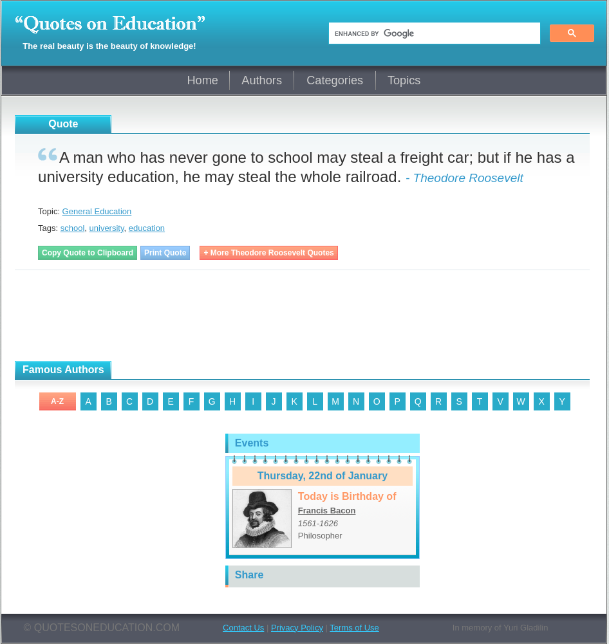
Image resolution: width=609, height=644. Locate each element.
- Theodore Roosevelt (464, 178)
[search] (433, 33)
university (106, 228)
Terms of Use (354, 627)
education (147, 228)
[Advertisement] (165, 316)
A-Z (57, 401)
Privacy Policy (297, 627)
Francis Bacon (327, 510)
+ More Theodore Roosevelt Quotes (268, 252)
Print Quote (165, 252)
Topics (404, 80)
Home (202, 80)
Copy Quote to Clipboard (87, 252)
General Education (97, 211)
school (73, 228)
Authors (261, 80)
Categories (334, 80)
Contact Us (243, 627)
